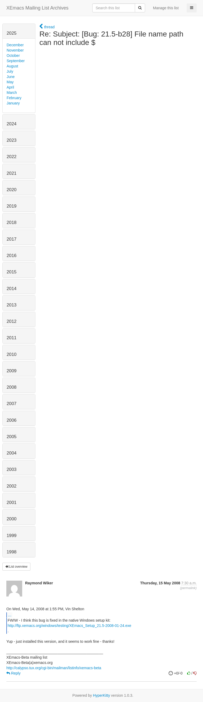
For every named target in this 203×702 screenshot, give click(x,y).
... (9, 614)
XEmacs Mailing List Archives (37, 8)
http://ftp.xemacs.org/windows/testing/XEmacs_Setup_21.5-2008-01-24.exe (69, 625)
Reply (13, 673)
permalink (188, 588)
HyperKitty (101, 695)
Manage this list (166, 8)
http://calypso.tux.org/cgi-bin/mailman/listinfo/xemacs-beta (53, 668)
